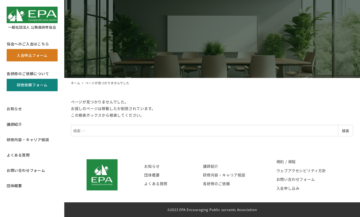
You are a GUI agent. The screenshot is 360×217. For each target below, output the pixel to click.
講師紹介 (210, 166)
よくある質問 (155, 183)
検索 (345, 130)
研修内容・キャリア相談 (224, 175)
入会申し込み (288, 188)
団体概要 (152, 175)
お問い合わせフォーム (295, 179)
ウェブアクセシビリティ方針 (301, 170)
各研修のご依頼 (216, 183)
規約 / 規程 (286, 161)
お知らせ (152, 166)
